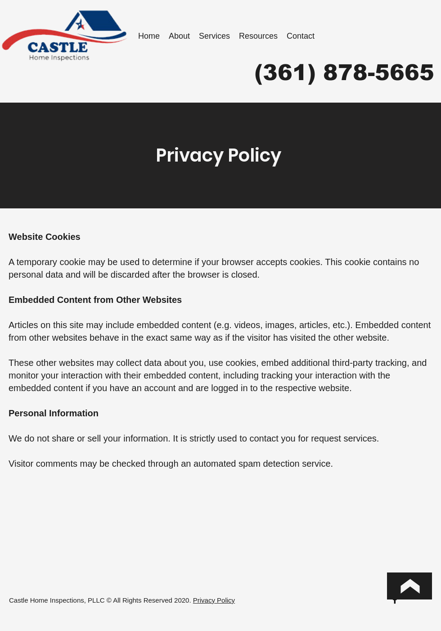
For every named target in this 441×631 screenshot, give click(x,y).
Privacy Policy (214, 600)
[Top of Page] (409, 585)
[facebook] (395, 600)
